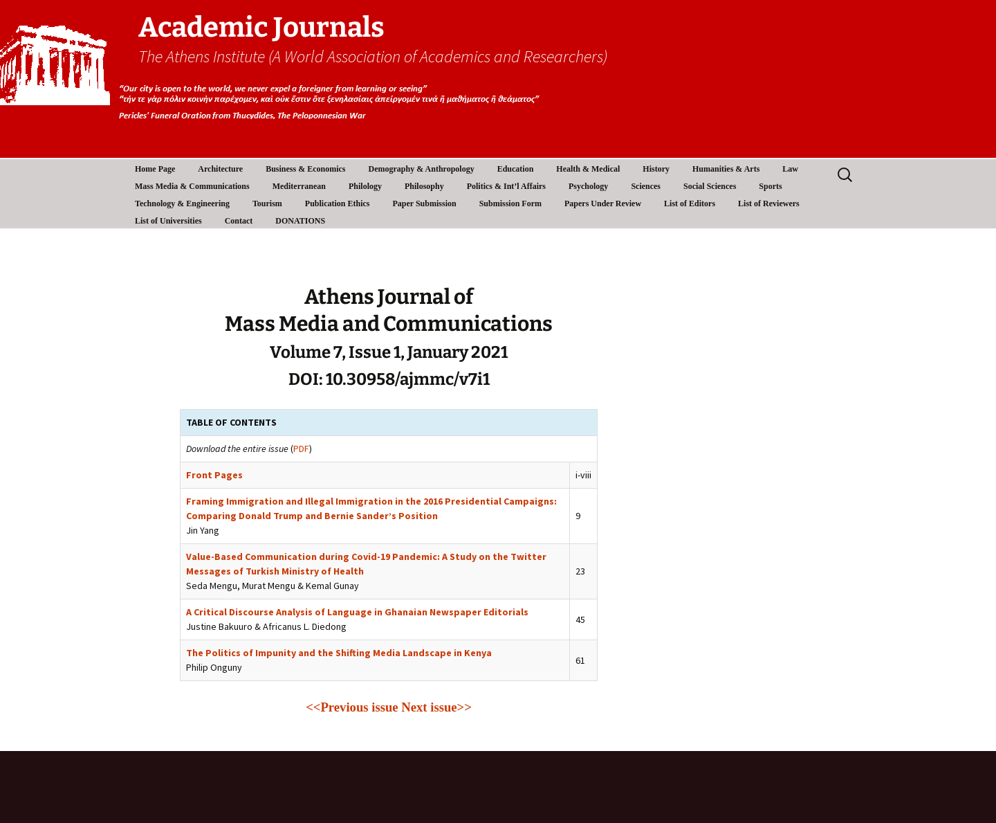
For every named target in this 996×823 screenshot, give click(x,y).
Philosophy (424, 186)
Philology (365, 186)
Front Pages (214, 475)
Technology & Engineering (182, 203)
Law (790, 169)
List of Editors (689, 203)
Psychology (588, 186)
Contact (239, 221)
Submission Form (510, 203)
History (656, 169)
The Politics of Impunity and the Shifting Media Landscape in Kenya (339, 652)
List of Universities (168, 221)
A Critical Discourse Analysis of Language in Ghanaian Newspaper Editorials (357, 612)
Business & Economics (305, 169)
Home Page (155, 169)
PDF (301, 448)
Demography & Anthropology (421, 169)
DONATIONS (300, 221)
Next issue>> (436, 707)
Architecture (220, 169)
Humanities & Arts (725, 169)
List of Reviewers (769, 203)
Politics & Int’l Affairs (506, 186)
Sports (770, 186)
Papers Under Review (602, 203)
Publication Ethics (337, 203)
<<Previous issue (352, 707)
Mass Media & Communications (192, 186)
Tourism (267, 203)
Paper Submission (424, 203)
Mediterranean (299, 186)
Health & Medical (588, 169)
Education (515, 169)
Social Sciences (709, 186)
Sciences (646, 186)
